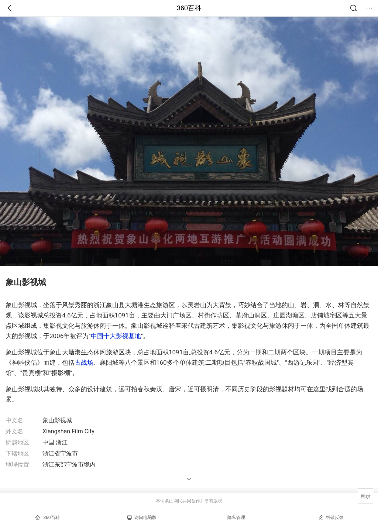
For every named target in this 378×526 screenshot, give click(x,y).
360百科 (189, 8)
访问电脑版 (142, 517)
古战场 (84, 362)
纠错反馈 (331, 517)
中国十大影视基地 (116, 336)
